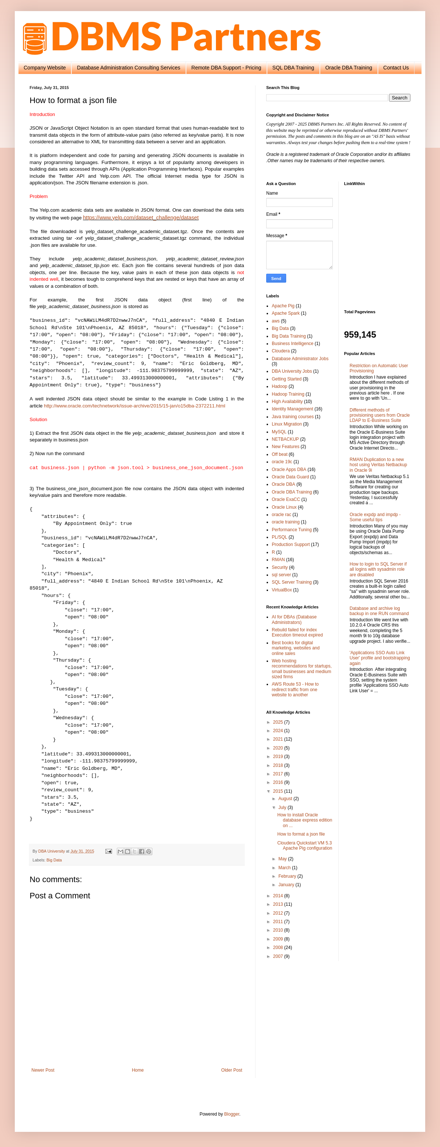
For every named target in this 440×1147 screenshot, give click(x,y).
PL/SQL (279, 537)
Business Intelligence (293, 343)
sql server (281, 574)
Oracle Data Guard (290, 476)
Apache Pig (283, 305)
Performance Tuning (292, 529)
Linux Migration (287, 424)
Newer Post (42, 1070)
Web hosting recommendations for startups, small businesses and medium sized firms (302, 668)
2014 (278, 895)
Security (280, 567)
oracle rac (281, 514)
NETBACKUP (285, 439)
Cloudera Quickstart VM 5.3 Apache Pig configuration (304, 845)
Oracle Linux (284, 507)
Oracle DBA (283, 484)
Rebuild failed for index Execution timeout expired (297, 632)
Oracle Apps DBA (289, 469)
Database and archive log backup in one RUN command (379, 611)
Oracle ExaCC (286, 499)
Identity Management (292, 409)
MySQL (279, 431)
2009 (278, 939)
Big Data (54, 860)
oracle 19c (282, 461)
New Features (285, 446)
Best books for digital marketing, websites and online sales (295, 648)
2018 (278, 765)
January (286, 884)
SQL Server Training (292, 582)
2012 (278, 913)
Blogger (231, 1114)
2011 (278, 921)
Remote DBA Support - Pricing (226, 68)
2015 (278, 791)
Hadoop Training (288, 394)
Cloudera (281, 351)
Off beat (279, 454)
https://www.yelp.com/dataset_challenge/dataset (141, 218)
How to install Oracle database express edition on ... (304, 820)
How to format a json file (301, 834)
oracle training (285, 522)
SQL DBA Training (293, 68)
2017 (278, 773)
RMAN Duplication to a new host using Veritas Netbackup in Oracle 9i (378, 465)
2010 (278, 930)
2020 (278, 748)
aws (276, 321)
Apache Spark (285, 313)
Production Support (291, 544)
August (286, 798)
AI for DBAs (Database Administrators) (294, 619)
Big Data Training (289, 336)
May (283, 858)
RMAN (278, 559)
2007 (278, 956)
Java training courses (293, 416)
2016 (278, 782)
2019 (278, 756)
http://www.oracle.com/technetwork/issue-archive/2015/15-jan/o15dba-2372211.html (134, 406)
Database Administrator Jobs (300, 358)
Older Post (231, 1070)
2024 (278, 730)
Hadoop (279, 386)
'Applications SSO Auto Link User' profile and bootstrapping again (380, 658)
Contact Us (396, 68)
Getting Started (287, 379)
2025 (278, 722)
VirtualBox (282, 590)
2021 (278, 739)
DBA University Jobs (292, 371)
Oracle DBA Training (348, 68)
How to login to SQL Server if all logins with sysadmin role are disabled (378, 569)
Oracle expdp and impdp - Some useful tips (375, 517)
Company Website (45, 68)
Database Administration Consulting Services (128, 68)
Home (138, 1070)
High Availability (287, 401)
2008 (278, 947)
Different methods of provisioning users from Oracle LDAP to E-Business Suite (380, 415)
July (283, 807)
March (285, 867)
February (287, 876)
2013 (278, 904)
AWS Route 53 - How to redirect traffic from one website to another (295, 689)
